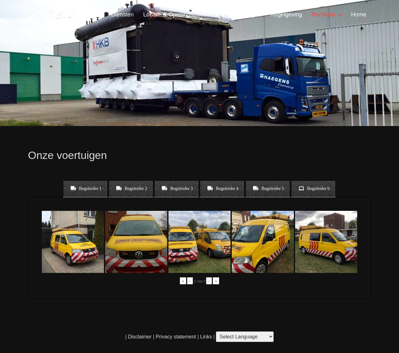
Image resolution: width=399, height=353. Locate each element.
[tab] (85, 188)
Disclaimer (140, 336)
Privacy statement (176, 336)
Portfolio (323, 14)
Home (358, 14)
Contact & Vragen (238, 14)
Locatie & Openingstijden (174, 14)
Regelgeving (286, 14)
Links (205, 336)
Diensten (122, 14)
